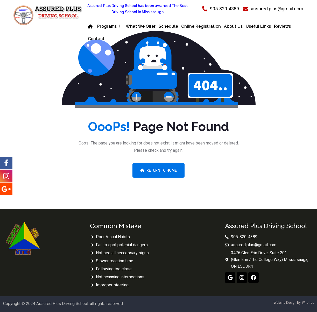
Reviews (282, 26)
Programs (109, 26)
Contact (96, 38)
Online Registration (201, 26)
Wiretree (308, 302)
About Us (233, 26)
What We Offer (141, 26)
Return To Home (158, 170)
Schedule (168, 26)
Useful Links (258, 26)
